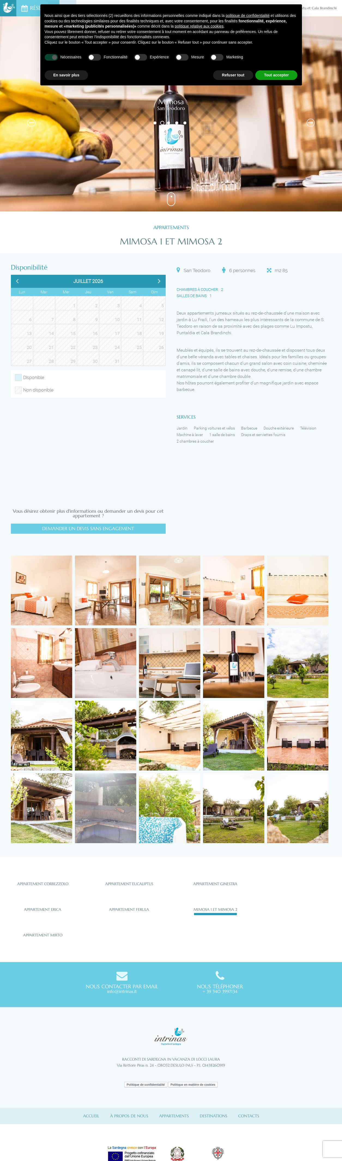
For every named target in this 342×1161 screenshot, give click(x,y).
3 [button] (169, 123)
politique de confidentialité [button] (248, 15)
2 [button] (162, 123)
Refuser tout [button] (233, 75)
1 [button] (155, 123)
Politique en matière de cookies (193, 1084)
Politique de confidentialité (146, 1084)
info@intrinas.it (122, 991)
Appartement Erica (42, 909)
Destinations (213, 1115)
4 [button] (177, 123)
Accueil (91, 1115)
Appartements (174, 1115)
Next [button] (311, 123)
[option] (171, 113)
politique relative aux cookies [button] (199, 26)
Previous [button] (31, 123)
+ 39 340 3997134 (219, 991)
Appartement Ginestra (215, 884)
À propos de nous (129, 1115)
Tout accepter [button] (276, 75)
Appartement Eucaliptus (129, 884)
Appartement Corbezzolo (42, 884)
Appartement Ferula (129, 909)
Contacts (248, 1115)
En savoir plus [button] (66, 75)
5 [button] (185, 123)
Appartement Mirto (42, 935)
